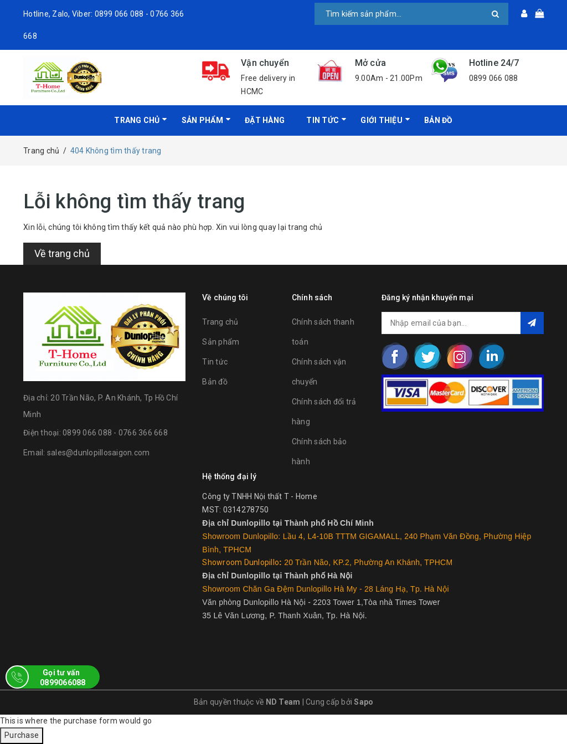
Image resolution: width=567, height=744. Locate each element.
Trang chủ (136, 120)
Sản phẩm (202, 120)
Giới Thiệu (381, 120)
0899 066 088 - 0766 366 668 (115, 432)
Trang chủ (220, 321)
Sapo (363, 701)
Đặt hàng (265, 120)
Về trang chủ (62, 253)
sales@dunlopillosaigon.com (98, 452)
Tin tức (322, 120)
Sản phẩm (220, 341)
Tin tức (215, 361)
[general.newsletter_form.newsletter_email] (463, 323)
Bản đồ (438, 120)
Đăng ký (532, 323)
